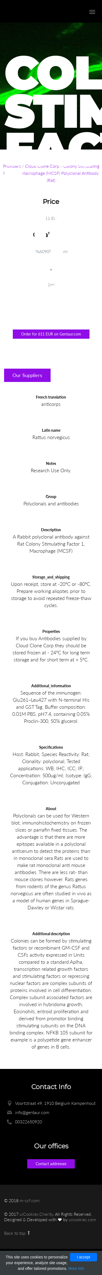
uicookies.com (82, 1219)
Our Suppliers (27, 375)
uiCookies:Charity (36, 1214)
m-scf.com (29, 1200)
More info (76, 1268)
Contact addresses (51, 1163)
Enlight (34, 11)
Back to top (17, 1233)
